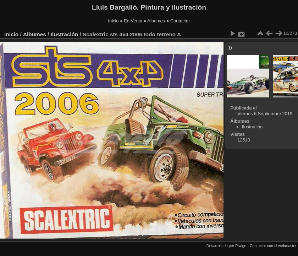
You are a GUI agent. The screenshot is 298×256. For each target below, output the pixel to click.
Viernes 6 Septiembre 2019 (264, 113)
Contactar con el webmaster (273, 246)
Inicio (113, 20)
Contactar (180, 20)
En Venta (133, 20)
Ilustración (64, 34)
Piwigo (240, 246)
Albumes (156, 20)
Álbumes (34, 34)
